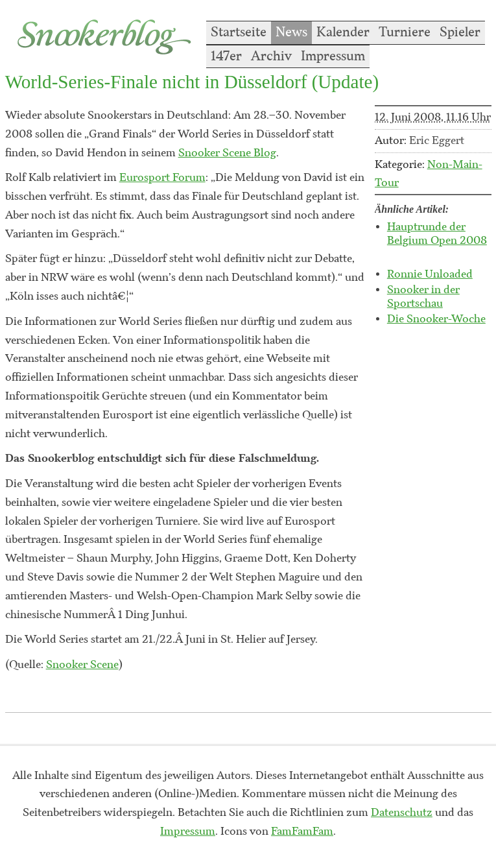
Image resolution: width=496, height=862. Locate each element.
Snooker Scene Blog (227, 153)
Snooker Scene (82, 664)
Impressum (333, 56)
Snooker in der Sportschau (423, 296)
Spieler (460, 32)
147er (226, 56)
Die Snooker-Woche (436, 319)
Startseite (238, 32)
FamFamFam (302, 831)
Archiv (271, 56)
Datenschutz (401, 812)
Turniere (405, 32)
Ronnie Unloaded (430, 274)
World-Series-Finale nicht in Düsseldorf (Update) (192, 81)
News (291, 32)
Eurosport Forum (162, 177)
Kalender (343, 32)
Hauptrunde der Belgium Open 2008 (437, 234)
